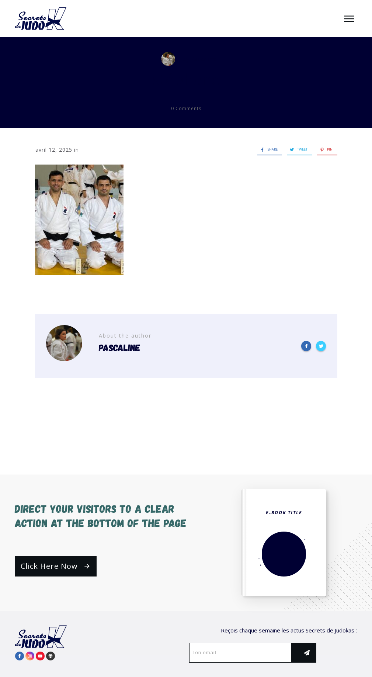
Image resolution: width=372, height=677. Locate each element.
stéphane (186, 78)
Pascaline (203, 59)
